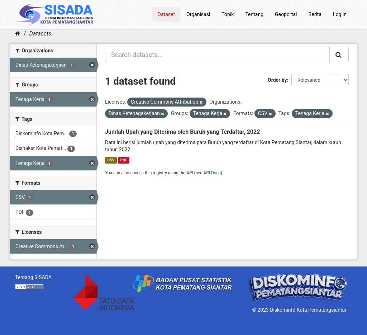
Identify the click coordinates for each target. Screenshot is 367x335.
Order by (277, 80)
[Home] (17, 33)
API (189, 172)
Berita (315, 14)
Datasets (40, 33)
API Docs (212, 172)
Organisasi (198, 14)
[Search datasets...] (217, 55)
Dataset (166, 14)
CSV (110, 160)
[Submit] (339, 55)
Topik (227, 14)
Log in (340, 14)
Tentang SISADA (33, 277)
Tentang (254, 14)
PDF (123, 160)
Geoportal (286, 14)
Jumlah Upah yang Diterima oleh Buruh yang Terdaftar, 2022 (182, 131)
